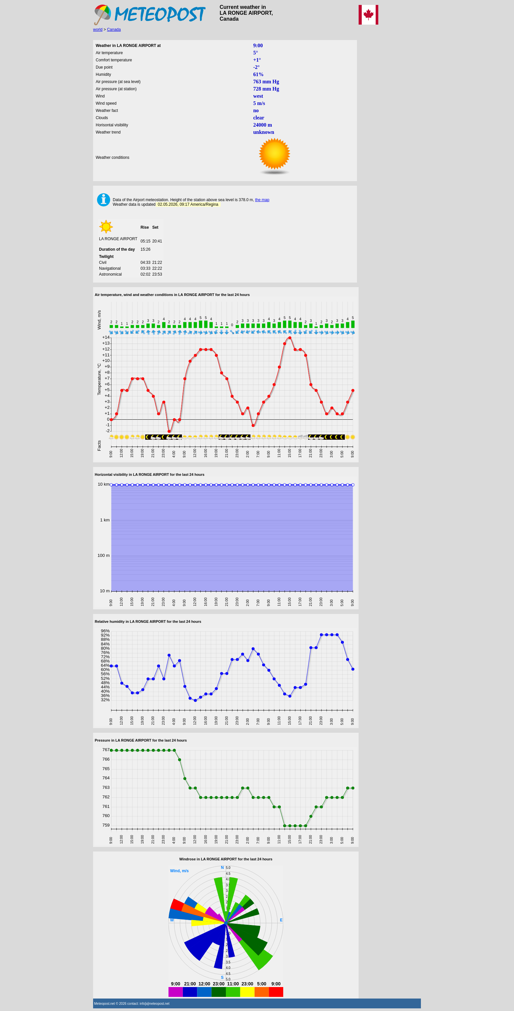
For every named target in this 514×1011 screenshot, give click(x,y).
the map (262, 200)
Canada (114, 29)
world (98, 29)
